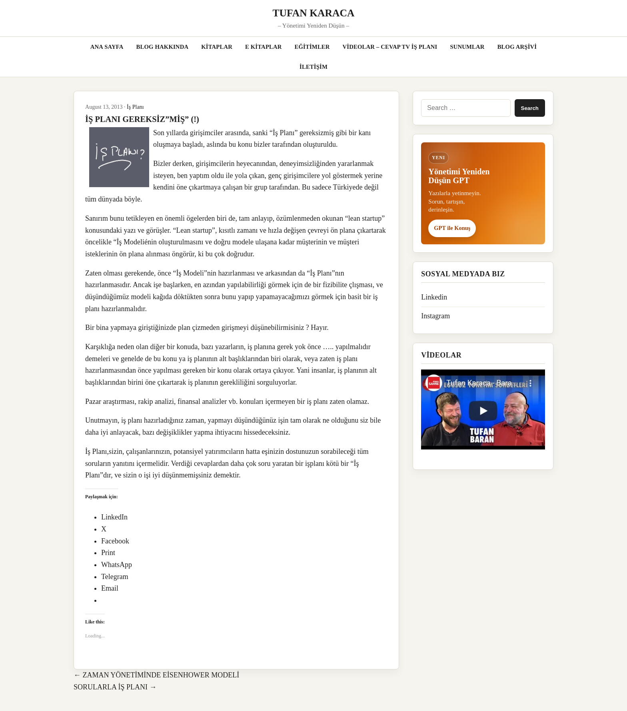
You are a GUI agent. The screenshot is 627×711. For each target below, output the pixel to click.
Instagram (435, 316)
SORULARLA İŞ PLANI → (115, 687)
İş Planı (135, 107)
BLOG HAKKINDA (162, 47)
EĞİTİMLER (312, 47)
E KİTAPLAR (263, 47)
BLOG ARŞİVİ (517, 47)
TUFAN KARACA (314, 13)
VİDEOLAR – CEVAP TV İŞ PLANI (390, 47)
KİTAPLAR (216, 47)
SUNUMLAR (467, 47)
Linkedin (434, 297)
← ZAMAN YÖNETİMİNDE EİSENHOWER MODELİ (156, 675)
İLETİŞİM (313, 67)
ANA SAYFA (107, 47)
